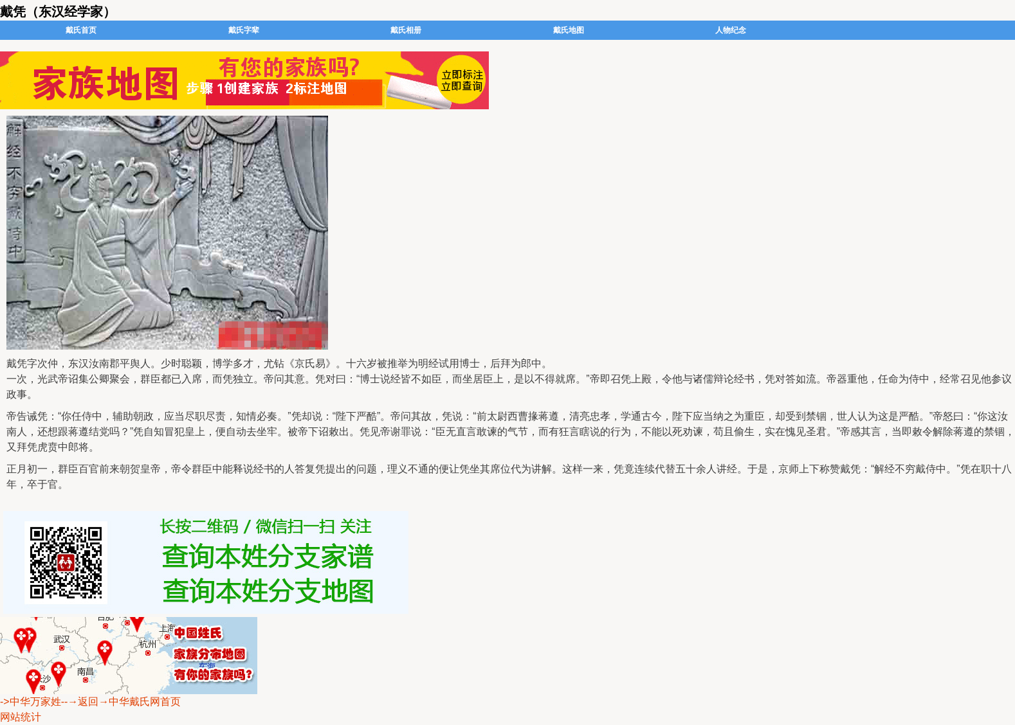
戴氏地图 (568, 30)
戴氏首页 (81, 30)
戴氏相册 (405, 30)
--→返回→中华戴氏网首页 (121, 701)
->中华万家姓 (30, 701)
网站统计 (20, 717)
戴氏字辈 (243, 30)
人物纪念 (730, 30)
